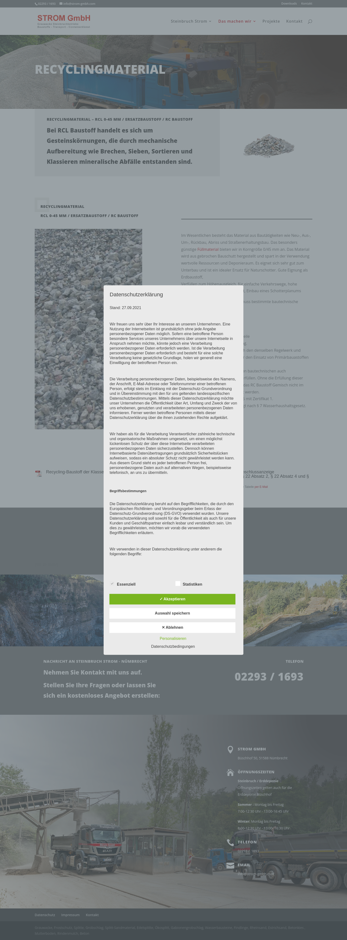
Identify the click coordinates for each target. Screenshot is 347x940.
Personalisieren (173, 638)
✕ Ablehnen (172, 627)
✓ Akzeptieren (173, 599)
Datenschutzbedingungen (173, 646)
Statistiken (188, 583)
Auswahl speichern (172, 613)
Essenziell (122, 583)
